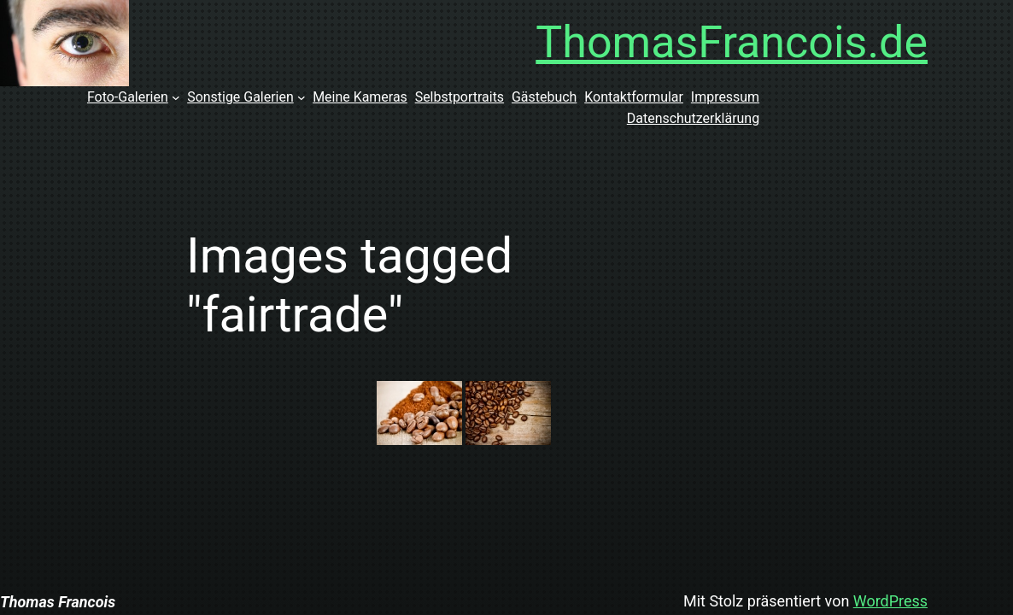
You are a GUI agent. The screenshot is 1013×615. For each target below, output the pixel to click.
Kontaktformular (633, 97)
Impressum (725, 97)
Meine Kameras (360, 97)
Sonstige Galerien (240, 97)
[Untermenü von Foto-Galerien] (176, 97)
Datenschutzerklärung (693, 118)
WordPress (890, 601)
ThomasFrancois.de (732, 42)
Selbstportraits (459, 97)
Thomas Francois (57, 602)
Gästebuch (544, 97)
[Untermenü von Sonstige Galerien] (301, 97)
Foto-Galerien (127, 97)
